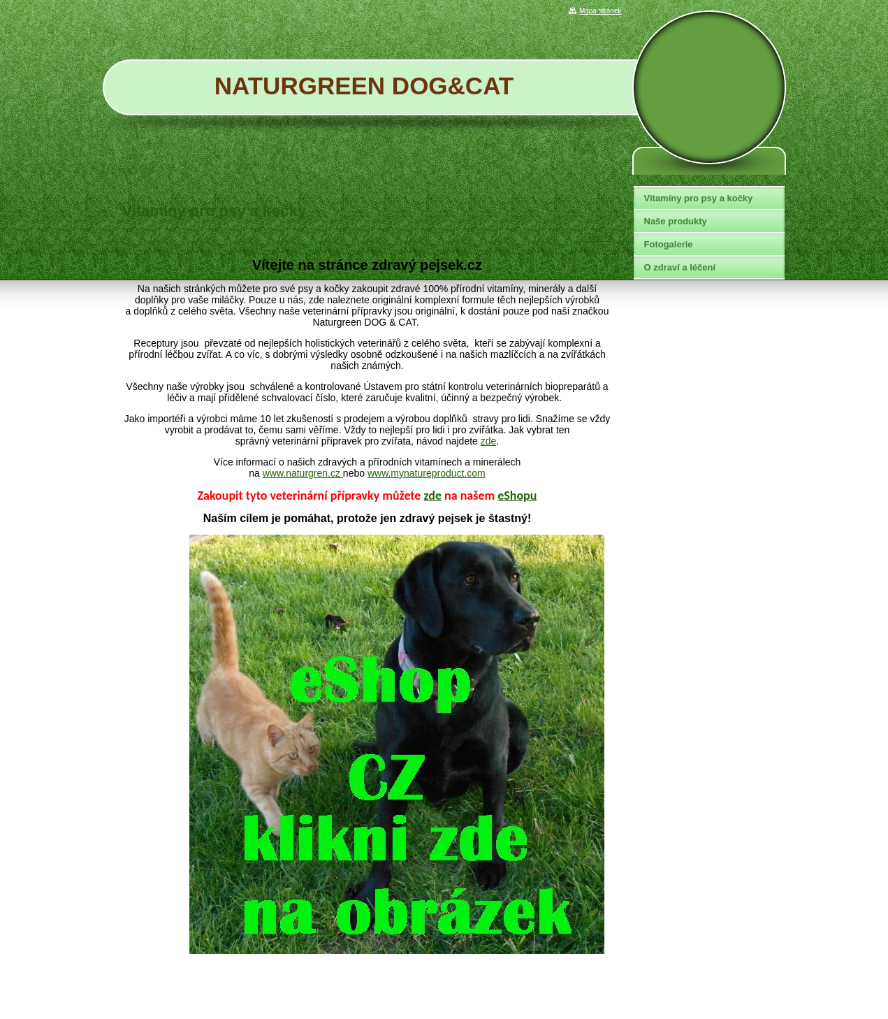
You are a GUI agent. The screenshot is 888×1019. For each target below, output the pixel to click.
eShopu (517, 495)
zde (489, 441)
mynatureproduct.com (438, 473)
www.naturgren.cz (303, 473)
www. (379, 473)
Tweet (599, 237)
